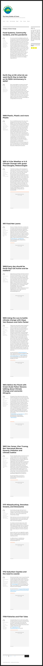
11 (7, 656)
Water (7, 176)
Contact (24, 21)
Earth (7, 43)
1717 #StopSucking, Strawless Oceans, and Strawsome (15, 506)
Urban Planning (5, 466)
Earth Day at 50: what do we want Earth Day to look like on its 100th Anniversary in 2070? (15, 78)
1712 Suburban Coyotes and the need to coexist (14, 573)
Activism (4, 173)
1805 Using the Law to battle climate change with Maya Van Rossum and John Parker (16, 320)
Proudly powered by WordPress (15, 662)
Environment (4, 44)
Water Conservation (5, 518)
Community (4, 43)
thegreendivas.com (14, 238)
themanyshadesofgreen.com (15, 355)
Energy (4, 175)
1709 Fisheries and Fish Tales (15, 617)
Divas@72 (4, 40)
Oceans (6, 127)
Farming (4, 45)
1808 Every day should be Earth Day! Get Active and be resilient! (15, 268)
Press (21, 21)
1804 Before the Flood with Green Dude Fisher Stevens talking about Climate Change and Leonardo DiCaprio (14, 389)
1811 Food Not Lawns (11, 224)
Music (6, 465)
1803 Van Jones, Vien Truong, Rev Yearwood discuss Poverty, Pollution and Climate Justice (15, 449)
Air (5, 173)
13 (11, 656)
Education (4, 404)
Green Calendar (12, 21)
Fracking (4, 335)
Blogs (17, 21)
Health (4, 46)
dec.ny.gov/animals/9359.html (24, 588)
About (8, 21)
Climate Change (5, 42)
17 (15, 656)
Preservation (4, 406)
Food (6, 45)
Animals (7, 462)
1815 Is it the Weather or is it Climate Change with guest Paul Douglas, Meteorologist (15, 163)
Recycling (4, 128)
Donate (28, 21)
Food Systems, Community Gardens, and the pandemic (15, 34)
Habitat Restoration (5, 586)
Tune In (4, 21)
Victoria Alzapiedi (15, 584)
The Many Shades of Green (11, 16)
